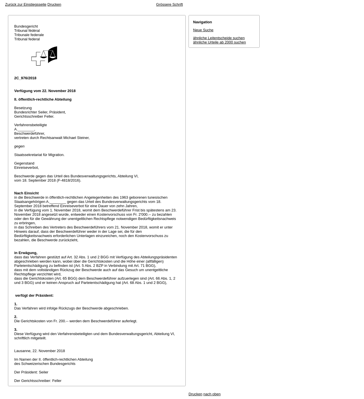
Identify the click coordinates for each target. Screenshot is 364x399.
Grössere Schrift (169, 4)
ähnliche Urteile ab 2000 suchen (219, 42)
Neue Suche (203, 30)
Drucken (54, 4)
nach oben (212, 394)
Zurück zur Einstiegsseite (25, 4)
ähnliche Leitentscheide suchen (219, 38)
